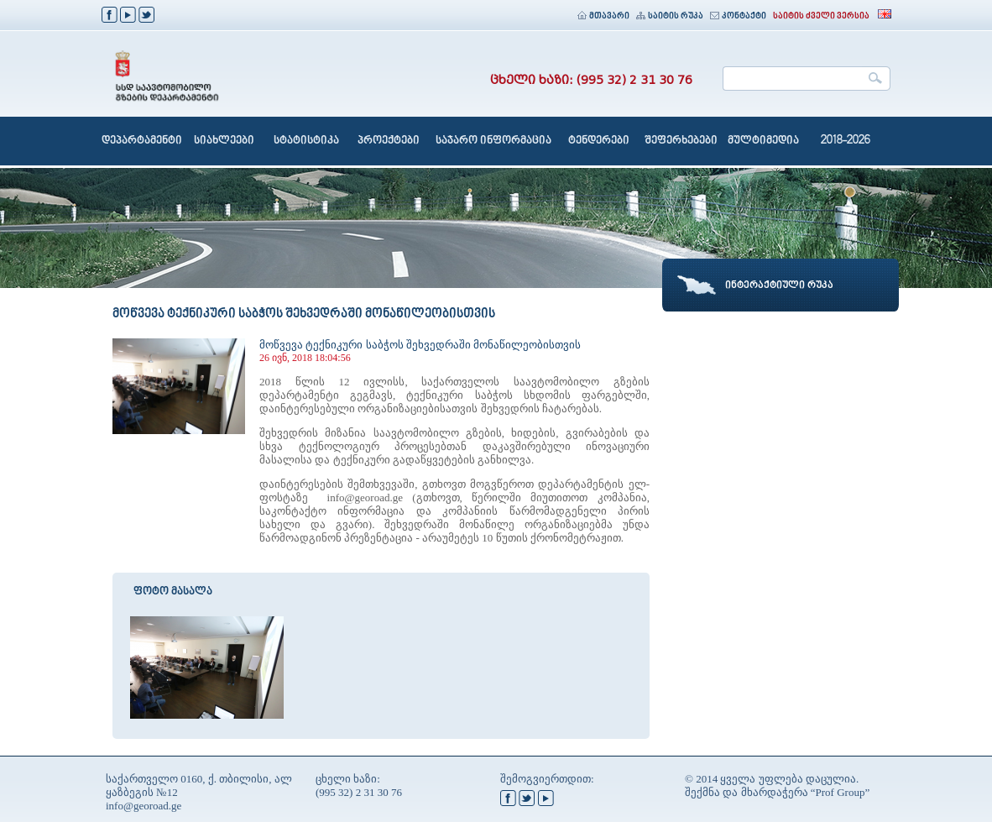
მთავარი (603, 16)
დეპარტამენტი (142, 141)
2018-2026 (845, 141)
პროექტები (389, 141)
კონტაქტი (738, 16)
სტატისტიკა (306, 141)
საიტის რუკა (669, 16)
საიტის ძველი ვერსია (821, 16)
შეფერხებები (681, 141)
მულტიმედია (763, 141)
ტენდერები (598, 141)
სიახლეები (224, 141)
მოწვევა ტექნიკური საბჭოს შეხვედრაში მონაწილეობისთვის (420, 344)
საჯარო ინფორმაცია (493, 141)
